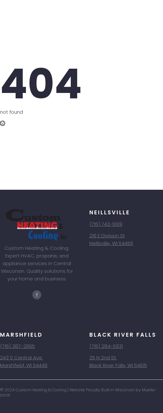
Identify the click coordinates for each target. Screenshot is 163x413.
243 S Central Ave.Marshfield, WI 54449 (23, 361)
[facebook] (36, 294)
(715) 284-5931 (106, 346)
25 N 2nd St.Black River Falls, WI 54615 (118, 361)
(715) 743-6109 (105, 224)
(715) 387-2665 (17, 346)
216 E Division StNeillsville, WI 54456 (111, 239)
